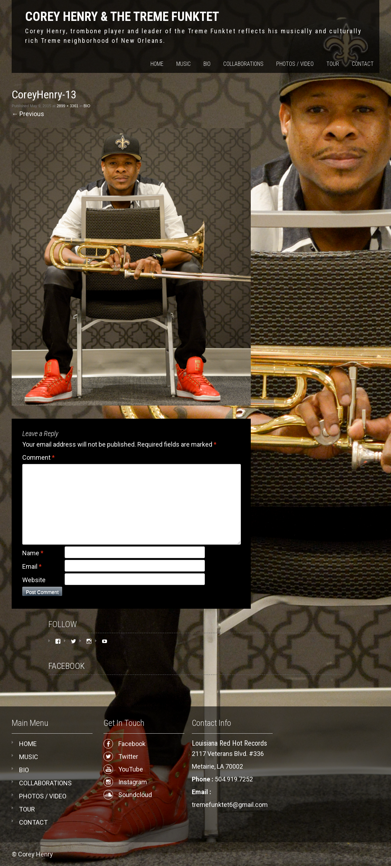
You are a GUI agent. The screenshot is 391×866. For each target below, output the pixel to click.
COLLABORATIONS (243, 64)
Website (34, 580)
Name (32, 553)
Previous (28, 113)
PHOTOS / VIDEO (295, 64)
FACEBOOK (66, 666)
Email (32, 566)
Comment (38, 457)
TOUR (332, 64)
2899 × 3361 (67, 106)
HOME (157, 64)
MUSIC (183, 64)
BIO (207, 64)
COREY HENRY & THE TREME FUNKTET (122, 16)
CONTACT (363, 64)
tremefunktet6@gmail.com (230, 804)
